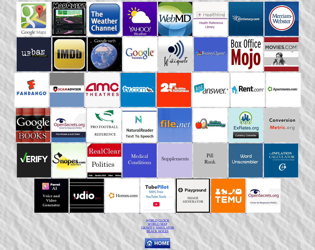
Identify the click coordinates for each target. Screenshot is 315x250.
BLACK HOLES (157, 231)
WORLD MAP (157, 224)
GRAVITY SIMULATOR (157, 227)
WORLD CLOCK (157, 220)
